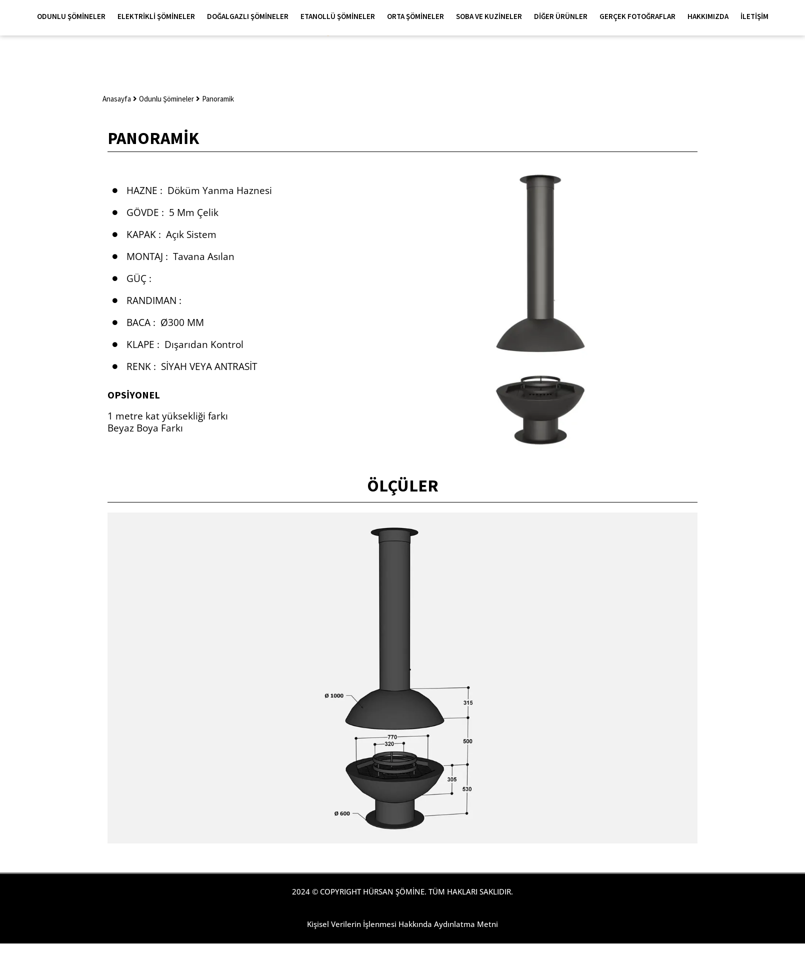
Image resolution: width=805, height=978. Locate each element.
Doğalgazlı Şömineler (250, 17)
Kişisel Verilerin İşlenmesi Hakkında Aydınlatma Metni (402, 924)
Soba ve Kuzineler (491, 17)
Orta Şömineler (418, 17)
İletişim (754, 16)
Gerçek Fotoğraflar (640, 17)
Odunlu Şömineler (73, 17)
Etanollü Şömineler (340, 17)
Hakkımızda (711, 17)
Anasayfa (116, 99)
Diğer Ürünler (563, 17)
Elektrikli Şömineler (159, 17)
